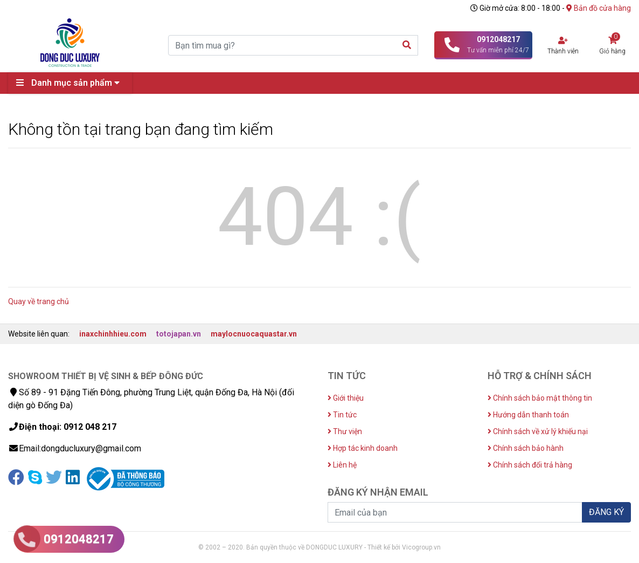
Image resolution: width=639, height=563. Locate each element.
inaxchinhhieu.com (113, 333)
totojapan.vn (178, 333)
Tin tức (342, 414)
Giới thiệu (346, 398)
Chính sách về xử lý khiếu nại (538, 431)
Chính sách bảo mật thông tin (540, 398)
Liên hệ (342, 465)
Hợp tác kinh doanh (363, 448)
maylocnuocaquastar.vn (254, 333)
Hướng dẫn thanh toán (528, 414)
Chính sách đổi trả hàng (530, 465)
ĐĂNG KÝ (606, 512)
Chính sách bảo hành (526, 448)
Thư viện (345, 431)
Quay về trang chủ (38, 301)
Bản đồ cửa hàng (598, 8)
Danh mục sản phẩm (70, 83)
